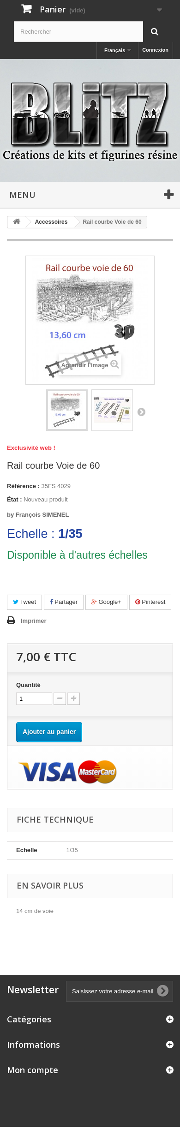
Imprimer (34, 620)
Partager (64, 601)
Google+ (106, 601)
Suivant (141, 411)
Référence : (23, 486)
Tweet (24, 601)
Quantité (28, 684)
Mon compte (32, 1069)
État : (14, 499)
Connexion (155, 50)
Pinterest (150, 601)
